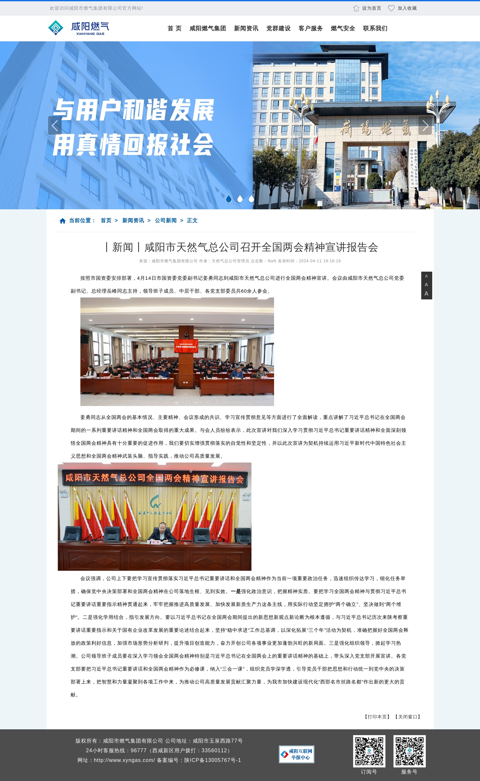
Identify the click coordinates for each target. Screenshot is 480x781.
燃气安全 (343, 28)
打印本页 (377, 716)
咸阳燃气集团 (207, 28)
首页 (106, 220)
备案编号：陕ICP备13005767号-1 (199, 760)
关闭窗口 (408, 716)
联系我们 (375, 28)
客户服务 (311, 28)
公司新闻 (166, 220)
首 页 (175, 28)
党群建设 (278, 28)
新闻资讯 (246, 28)
